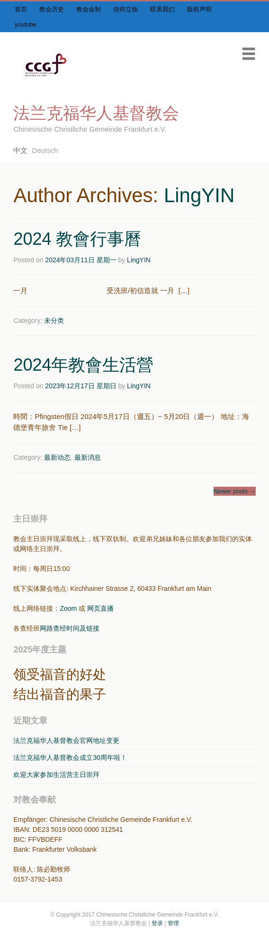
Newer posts (235, 491)
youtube (25, 24)
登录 (157, 923)
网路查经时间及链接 (69, 628)
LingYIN (199, 195)
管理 (173, 923)
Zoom (68, 608)
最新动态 (57, 457)
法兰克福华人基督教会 (96, 113)
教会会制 (88, 9)
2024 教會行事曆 (77, 239)
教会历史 (51, 9)
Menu (249, 53)
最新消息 (87, 457)
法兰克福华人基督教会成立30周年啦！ (70, 757)
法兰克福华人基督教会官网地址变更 (66, 740)
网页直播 (100, 608)
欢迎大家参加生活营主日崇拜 (56, 774)
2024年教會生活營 (83, 364)
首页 (21, 9)
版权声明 (199, 9)
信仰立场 (125, 9)
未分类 (54, 320)
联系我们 (162, 9)
